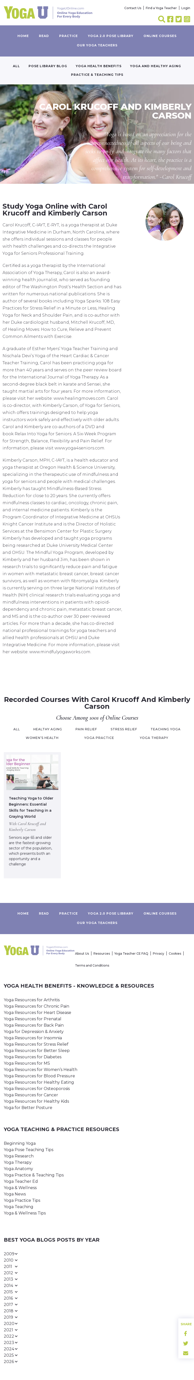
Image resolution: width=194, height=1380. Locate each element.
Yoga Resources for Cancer (31, 1095)
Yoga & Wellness (20, 1187)
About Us (82, 953)
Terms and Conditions (92, 965)
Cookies (175, 953)
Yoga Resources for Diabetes (32, 1057)
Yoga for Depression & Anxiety (34, 1031)
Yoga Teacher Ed (21, 1181)
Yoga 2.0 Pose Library (110, 36)
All (16, 66)
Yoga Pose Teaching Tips (28, 1149)
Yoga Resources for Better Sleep (37, 1050)
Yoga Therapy (18, 1162)
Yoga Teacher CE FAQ (131, 953)
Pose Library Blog (48, 66)
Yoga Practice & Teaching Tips (34, 1175)
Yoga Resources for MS (27, 1063)
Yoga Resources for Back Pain (34, 1025)
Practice (68, 36)
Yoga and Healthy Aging (155, 66)
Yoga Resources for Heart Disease (37, 1012)
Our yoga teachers (97, 45)
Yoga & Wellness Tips (25, 1213)
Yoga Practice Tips (22, 1200)
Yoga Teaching (18, 1206)
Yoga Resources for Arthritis (32, 999)
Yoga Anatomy (18, 1168)
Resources (101, 953)
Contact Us (132, 8)
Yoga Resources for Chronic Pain (36, 1006)
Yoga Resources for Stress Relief (36, 1044)
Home (23, 36)
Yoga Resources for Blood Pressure (39, 1076)
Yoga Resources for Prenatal (32, 1018)
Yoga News (15, 1194)
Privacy (158, 953)
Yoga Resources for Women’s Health (40, 1069)
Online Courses (160, 36)
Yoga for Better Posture (28, 1107)
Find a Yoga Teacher (161, 8)
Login (185, 8)
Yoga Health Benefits (99, 66)
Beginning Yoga (20, 1143)
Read (44, 36)
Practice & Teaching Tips (97, 75)
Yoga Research (19, 1156)
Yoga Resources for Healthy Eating (39, 1082)
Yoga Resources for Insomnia (33, 1038)
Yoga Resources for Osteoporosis (37, 1088)
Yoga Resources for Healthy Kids (36, 1101)
